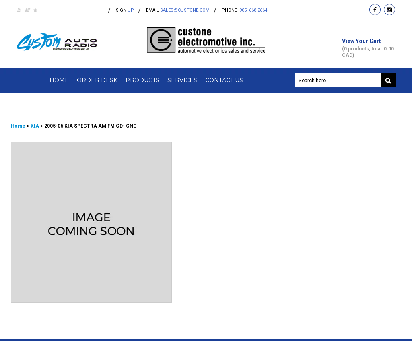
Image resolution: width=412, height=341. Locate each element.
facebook (375, 9)
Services (182, 80)
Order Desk (97, 80)
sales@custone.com (185, 10)
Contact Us (224, 80)
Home (59, 80)
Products (142, 80)
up (125, 10)
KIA (35, 126)
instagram (389, 9)
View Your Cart (368, 48)
